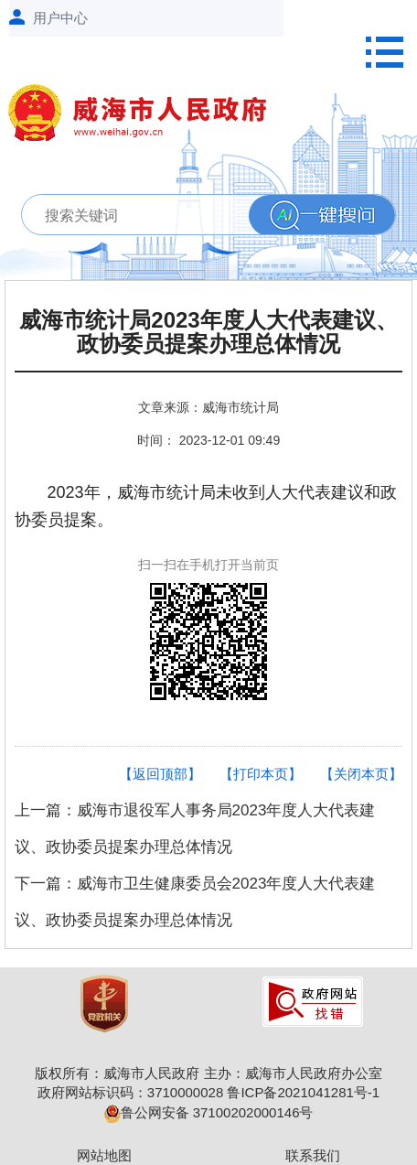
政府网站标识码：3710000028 (130, 1092)
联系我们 (312, 1155)
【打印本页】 (260, 774)
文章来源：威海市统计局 (208, 407)
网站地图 (104, 1155)
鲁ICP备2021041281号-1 (303, 1092)
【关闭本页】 (361, 774)
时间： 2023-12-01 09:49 (208, 440)
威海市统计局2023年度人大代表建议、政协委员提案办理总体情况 (208, 332)
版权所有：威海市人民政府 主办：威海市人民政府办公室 (208, 1073)
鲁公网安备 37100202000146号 (209, 1112)
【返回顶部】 (160, 774)
